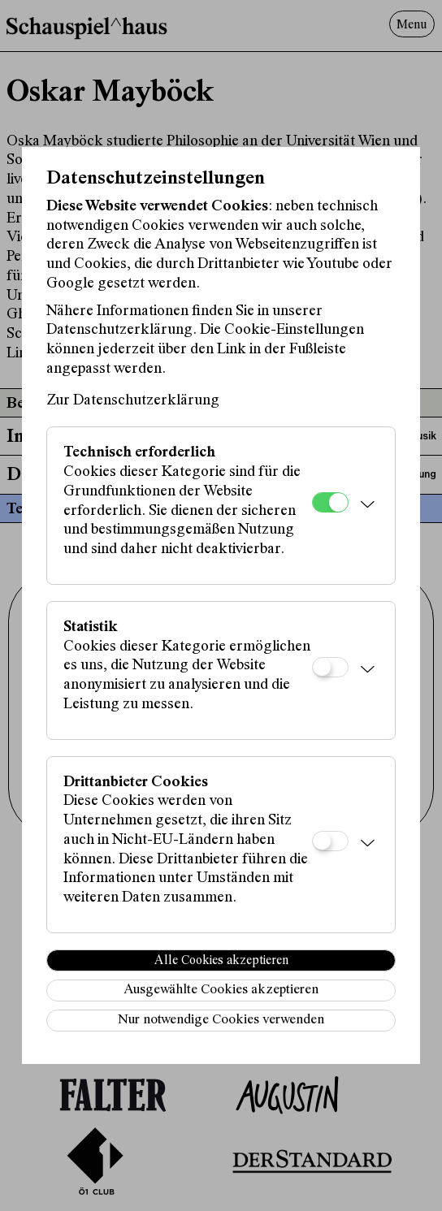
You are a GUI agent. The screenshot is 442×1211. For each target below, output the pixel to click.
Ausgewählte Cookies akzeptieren (221, 990)
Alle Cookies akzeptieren (221, 960)
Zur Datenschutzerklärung (132, 401)
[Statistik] (330, 667)
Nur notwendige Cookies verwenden (221, 1020)
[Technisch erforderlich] (330, 502)
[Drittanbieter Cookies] (330, 841)
